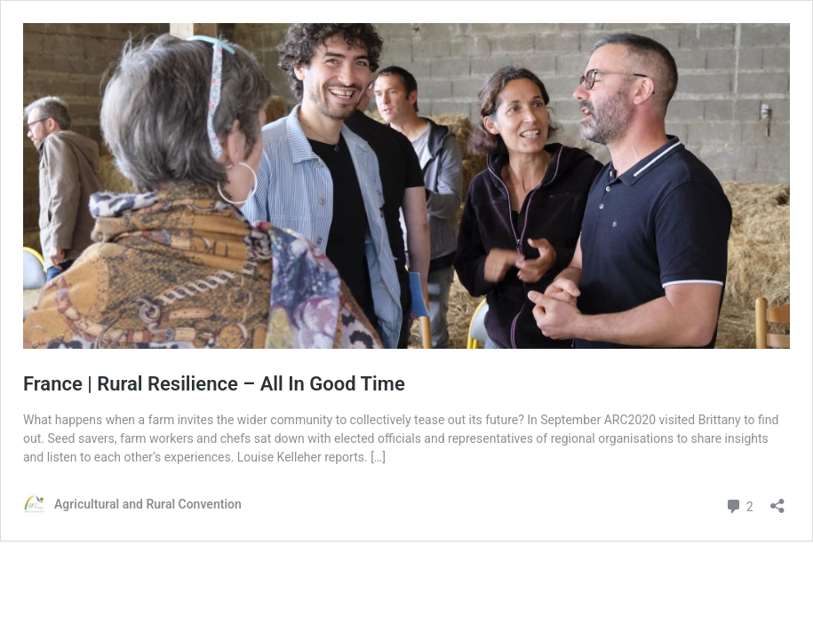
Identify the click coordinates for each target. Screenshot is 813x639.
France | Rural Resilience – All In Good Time (214, 384)
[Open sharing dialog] (777, 500)
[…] (378, 457)
